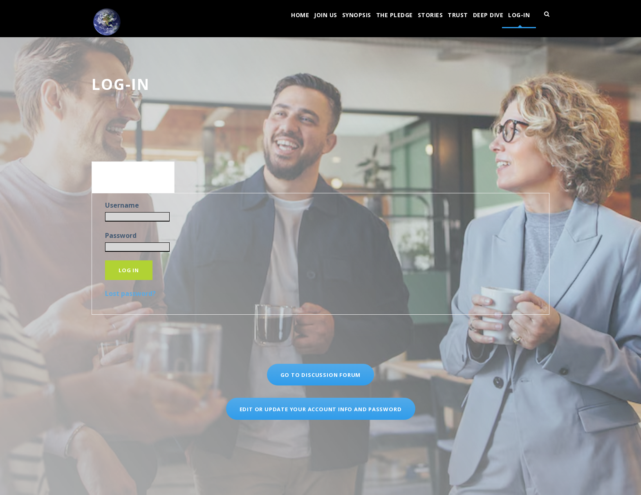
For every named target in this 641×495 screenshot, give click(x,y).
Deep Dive (488, 15)
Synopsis (356, 15)
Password (121, 235)
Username (122, 205)
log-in (519, 15)
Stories (430, 15)
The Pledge (394, 15)
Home (300, 15)
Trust (458, 15)
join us (325, 15)
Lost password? (130, 293)
